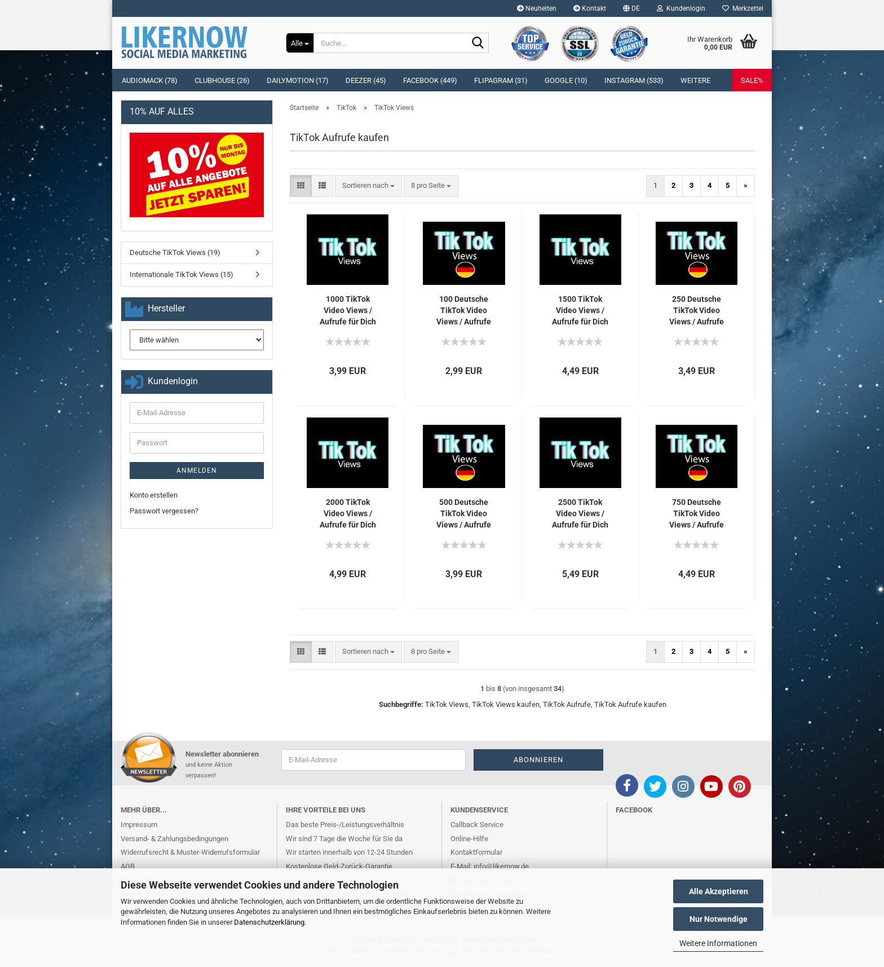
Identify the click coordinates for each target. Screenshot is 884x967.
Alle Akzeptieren (718, 891)
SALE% (752, 80)
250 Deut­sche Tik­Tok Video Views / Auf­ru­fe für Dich (696, 311)
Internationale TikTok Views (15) (181, 274)
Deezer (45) (366, 80)
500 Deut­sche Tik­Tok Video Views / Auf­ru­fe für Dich (463, 514)
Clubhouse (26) (222, 80)
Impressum (139, 824)
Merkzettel (742, 8)
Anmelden (196, 470)
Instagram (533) (634, 80)
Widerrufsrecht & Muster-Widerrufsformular (190, 852)
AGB (128, 866)
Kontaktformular (476, 852)
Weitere (695, 80)
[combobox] (368, 186)
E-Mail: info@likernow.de (489, 866)
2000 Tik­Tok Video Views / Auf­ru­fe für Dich (348, 513)
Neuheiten (536, 8)
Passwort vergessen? (164, 511)
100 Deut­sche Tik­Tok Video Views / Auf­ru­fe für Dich (463, 311)
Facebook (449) (430, 80)
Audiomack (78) (150, 80)
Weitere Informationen (718, 943)
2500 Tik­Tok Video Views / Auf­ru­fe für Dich (580, 513)
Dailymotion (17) (298, 80)
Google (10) (566, 80)
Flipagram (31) (501, 80)
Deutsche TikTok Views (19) (175, 252)
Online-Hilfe (469, 838)
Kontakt (589, 8)
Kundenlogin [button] (681, 8)
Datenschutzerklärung (269, 922)
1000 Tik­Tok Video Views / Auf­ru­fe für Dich (348, 310)
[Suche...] (299, 43)
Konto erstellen (154, 495)
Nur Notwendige (718, 919)
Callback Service (476, 824)
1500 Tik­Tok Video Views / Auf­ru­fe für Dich (580, 310)
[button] (631, 8)
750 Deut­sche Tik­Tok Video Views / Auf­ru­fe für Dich (696, 514)
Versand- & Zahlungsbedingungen (174, 838)
